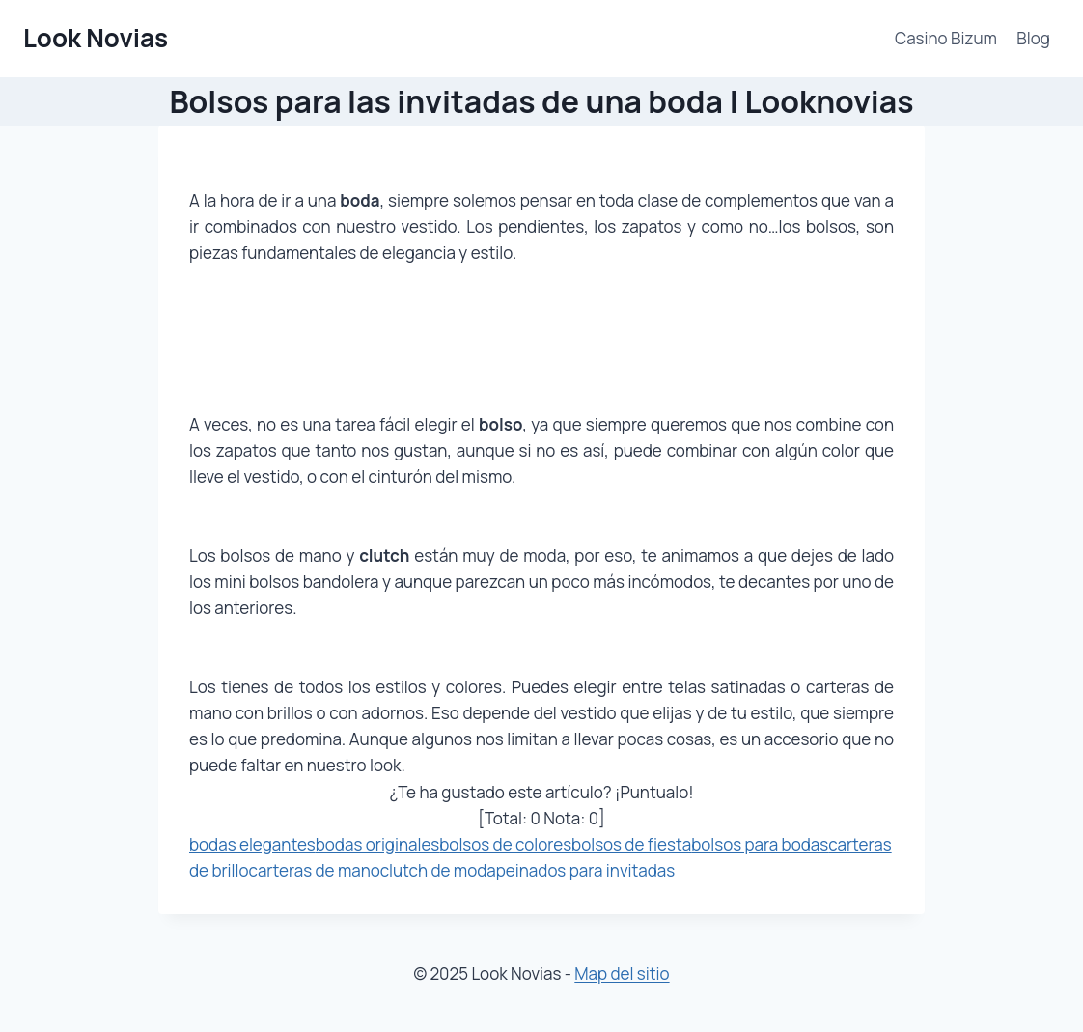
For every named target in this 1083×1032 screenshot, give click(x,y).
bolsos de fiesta (631, 844)
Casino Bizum (946, 38)
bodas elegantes (252, 844)
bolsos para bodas (759, 844)
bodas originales (378, 844)
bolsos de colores (505, 844)
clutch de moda (438, 870)
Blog (1033, 38)
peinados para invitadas (585, 870)
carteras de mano (314, 870)
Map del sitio (621, 973)
